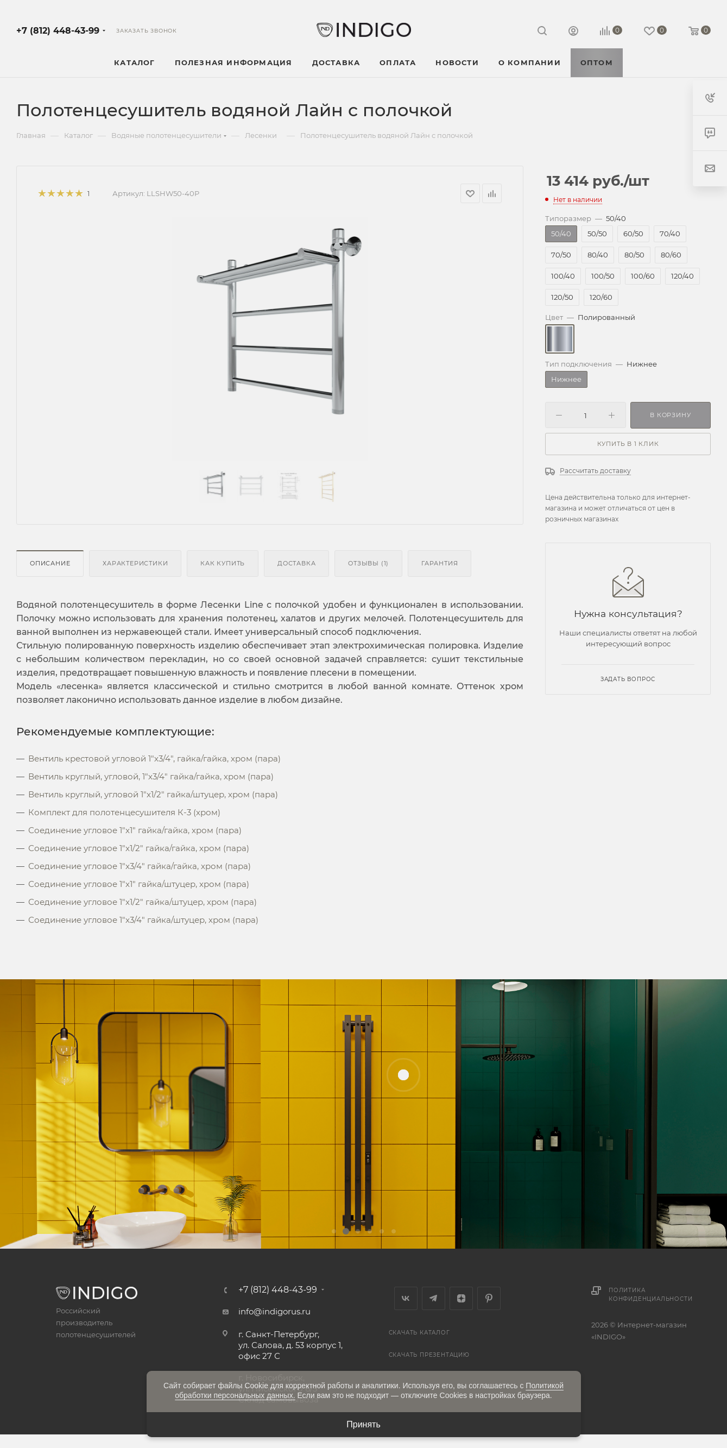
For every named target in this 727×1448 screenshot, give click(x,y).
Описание (50, 563)
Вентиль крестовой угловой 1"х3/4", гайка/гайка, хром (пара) (154, 758)
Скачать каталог (419, 1332)
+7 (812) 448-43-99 (57, 31)
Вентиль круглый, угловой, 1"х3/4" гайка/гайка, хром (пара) (151, 776)
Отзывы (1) (368, 563)
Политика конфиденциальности (650, 1294)
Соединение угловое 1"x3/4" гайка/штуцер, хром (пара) (143, 920)
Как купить (222, 563)
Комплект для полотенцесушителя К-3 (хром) (124, 812)
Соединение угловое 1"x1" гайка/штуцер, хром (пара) (138, 884)
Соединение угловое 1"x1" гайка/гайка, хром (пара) (135, 830)
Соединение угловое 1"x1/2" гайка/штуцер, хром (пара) (142, 902)
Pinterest (489, 1298)
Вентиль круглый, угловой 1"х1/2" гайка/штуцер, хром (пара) (153, 794)
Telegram (433, 1298)
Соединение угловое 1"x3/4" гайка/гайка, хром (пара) (139, 866)
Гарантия (439, 563)
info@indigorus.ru (274, 1311)
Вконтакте (406, 1298)
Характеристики (135, 563)
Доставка (296, 563)
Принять (363, 1424)
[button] (334, 1231)
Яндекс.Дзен (461, 1298)
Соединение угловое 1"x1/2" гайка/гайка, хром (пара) (138, 848)
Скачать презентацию (429, 1354)
